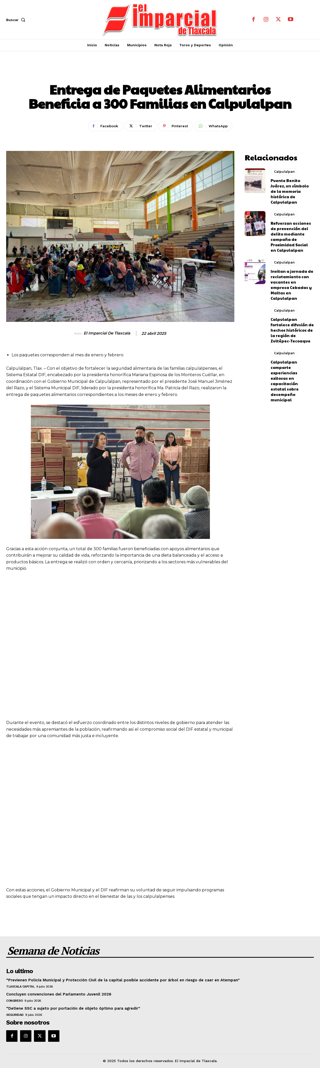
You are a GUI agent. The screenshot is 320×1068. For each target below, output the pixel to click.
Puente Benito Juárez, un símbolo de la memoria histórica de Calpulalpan (290, 191)
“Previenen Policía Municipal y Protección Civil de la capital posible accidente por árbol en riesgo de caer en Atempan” (123, 980)
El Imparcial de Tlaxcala (107, 333)
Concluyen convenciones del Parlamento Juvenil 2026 (58, 994)
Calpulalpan (160, 72)
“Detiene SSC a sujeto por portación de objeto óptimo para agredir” (73, 1008)
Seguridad (15, 1015)
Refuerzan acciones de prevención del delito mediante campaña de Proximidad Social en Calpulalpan (291, 236)
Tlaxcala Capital (20, 986)
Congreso (14, 1000)
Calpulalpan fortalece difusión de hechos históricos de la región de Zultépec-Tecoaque (292, 329)
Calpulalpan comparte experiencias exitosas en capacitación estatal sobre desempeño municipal (285, 380)
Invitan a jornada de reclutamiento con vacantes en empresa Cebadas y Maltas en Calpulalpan (292, 284)
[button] (16, 19)
